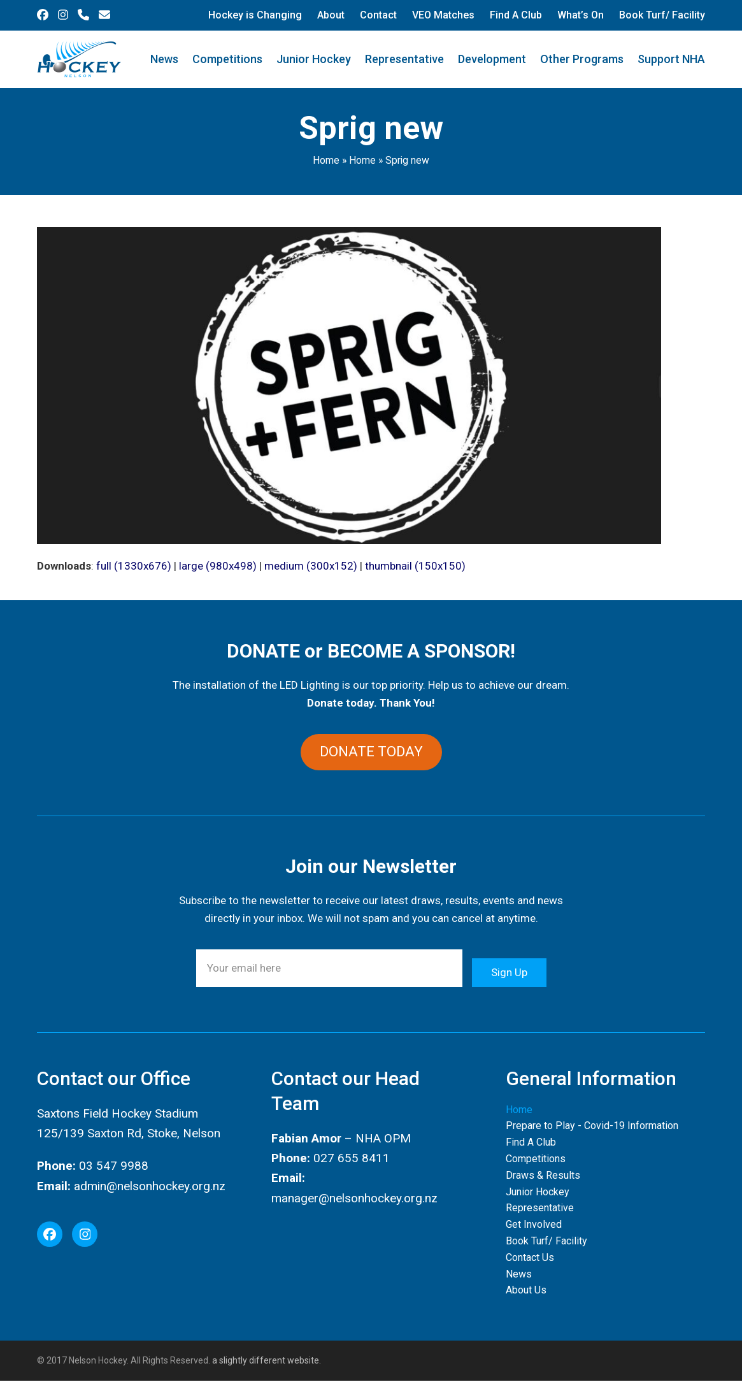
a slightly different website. (265, 1362)
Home (326, 160)
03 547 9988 (113, 1167)
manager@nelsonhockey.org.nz (354, 1199)
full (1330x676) (133, 565)
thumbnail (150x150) (415, 565)
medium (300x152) (310, 565)
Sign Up (509, 969)
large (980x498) (218, 565)
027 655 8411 (351, 1159)
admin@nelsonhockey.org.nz (149, 1187)
